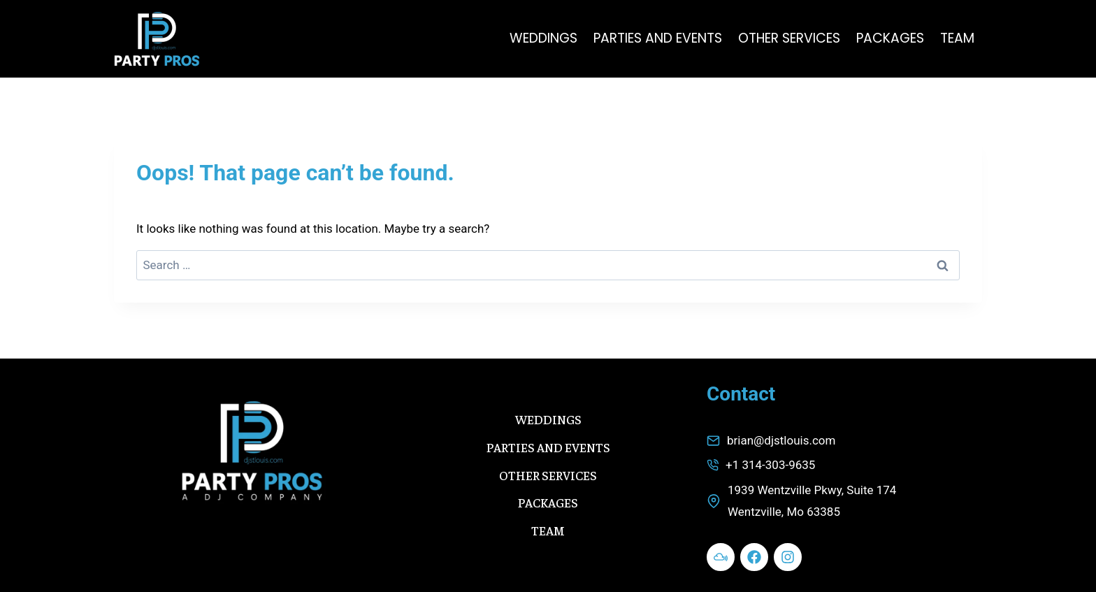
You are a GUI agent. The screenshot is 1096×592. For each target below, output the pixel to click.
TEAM (957, 38)
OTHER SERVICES (789, 38)
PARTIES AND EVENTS (657, 38)
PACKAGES (890, 38)
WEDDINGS (543, 38)
